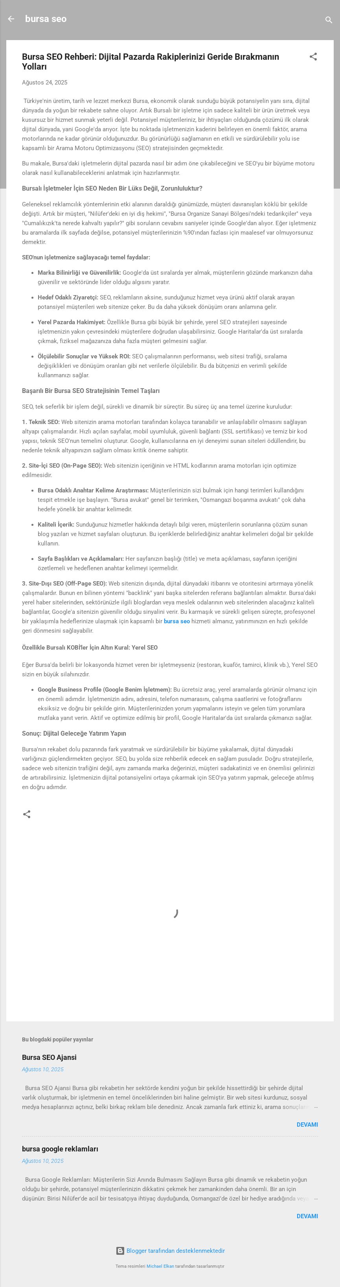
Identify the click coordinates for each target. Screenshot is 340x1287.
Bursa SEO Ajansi (49, 1057)
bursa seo (46, 18)
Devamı (307, 1124)
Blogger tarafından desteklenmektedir (170, 1250)
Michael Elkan (160, 1266)
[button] (313, 58)
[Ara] (329, 21)
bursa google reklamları (60, 1149)
